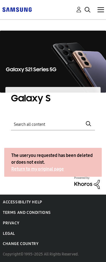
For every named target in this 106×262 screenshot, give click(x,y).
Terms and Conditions (27, 212)
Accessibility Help (22, 202)
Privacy (11, 223)
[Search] (53, 123)
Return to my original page (37, 169)
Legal (9, 233)
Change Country (20, 243)
